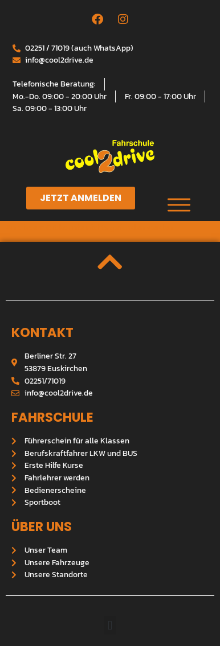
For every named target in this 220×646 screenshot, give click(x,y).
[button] (109, 625)
